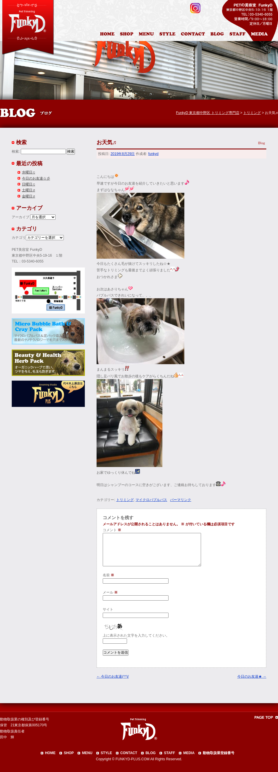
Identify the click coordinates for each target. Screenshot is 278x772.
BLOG (150, 753)
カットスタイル (168, 35)
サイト (108, 609)
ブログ (219, 35)
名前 (108, 575)
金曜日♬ (28, 196)
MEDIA (189, 753)
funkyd (153, 154)
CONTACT (128, 753)
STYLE (106, 753)
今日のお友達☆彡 (36, 178)
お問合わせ (195, 35)
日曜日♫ (28, 184)
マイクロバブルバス (151, 500)
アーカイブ (20, 217)
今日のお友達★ (251, 676)
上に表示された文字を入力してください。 (136, 635)
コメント (112, 530)
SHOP (69, 753)
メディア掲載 (263, 35)
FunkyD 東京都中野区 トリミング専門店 (207, 113)
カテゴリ (19, 238)
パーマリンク (180, 500)
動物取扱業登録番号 (218, 753)
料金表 (147, 35)
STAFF (169, 753)
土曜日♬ (28, 190)
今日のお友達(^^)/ (113, 676)
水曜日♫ (28, 172)
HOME (108, 35)
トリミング (125, 500)
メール (110, 592)
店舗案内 (127, 35)
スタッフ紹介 (239, 35)
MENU (87, 753)
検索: (16, 151)
